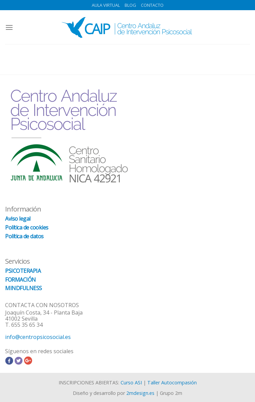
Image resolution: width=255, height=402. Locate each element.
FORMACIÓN (20, 279)
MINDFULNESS (23, 288)
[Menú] (9, 27)
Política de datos (24, 236)
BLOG (130, 5)
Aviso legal (17, 218)
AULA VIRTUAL (106, 5)
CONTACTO (152, 5)
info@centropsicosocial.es (38, 337)
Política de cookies (26, 227)
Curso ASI (131, 382)
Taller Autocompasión (172, 382)
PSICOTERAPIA (23, 271)
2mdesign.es (140, 393)
